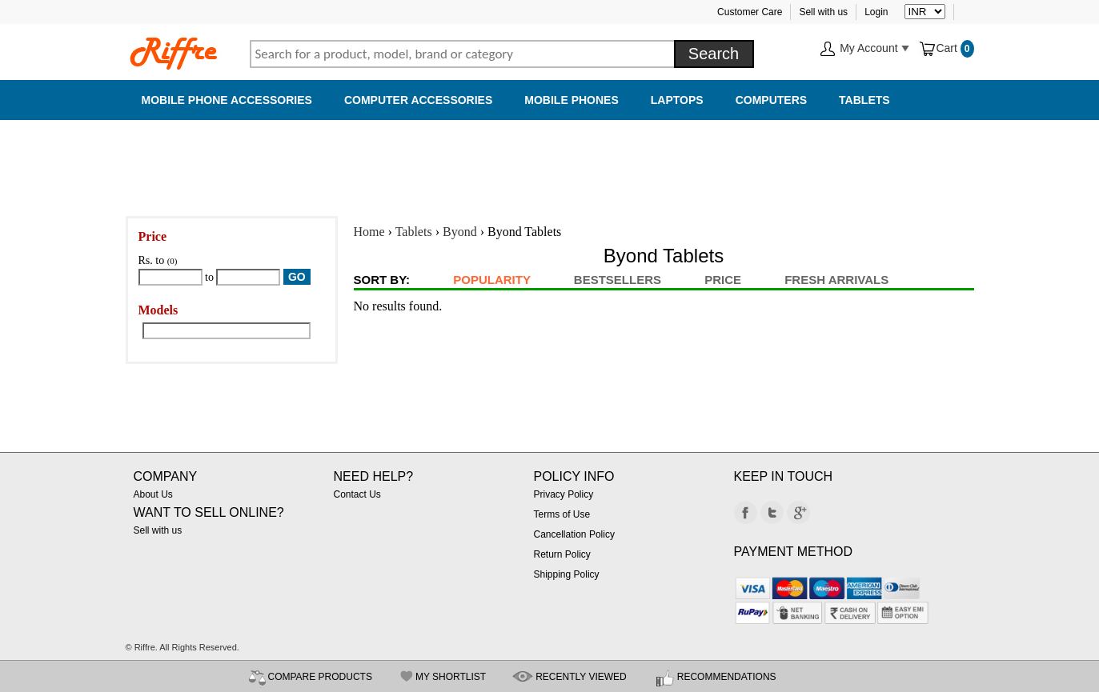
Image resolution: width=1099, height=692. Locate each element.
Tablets (864, 100)
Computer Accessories (418, 100)
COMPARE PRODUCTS (320, 676)
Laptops (677, 100)
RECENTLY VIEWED (581, 676)
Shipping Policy (567, 574)
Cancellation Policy (574, 534)
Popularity (491, 279)
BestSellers (617, 279)
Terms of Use (562, 514)
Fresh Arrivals (836, 279)
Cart (939, 48)
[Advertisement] (550, 160)
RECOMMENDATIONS (726, 676)
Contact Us (357, 494)
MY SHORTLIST (450, 676)
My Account (864, 49)
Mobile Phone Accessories (227, 100)
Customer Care (749, 12)
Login (876, 12)
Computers (771, 100)
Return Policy (562, 554)
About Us (153, 494)
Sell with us (823, 12)
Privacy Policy (564, 494)
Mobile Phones (571, 100)
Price (722, 279)
